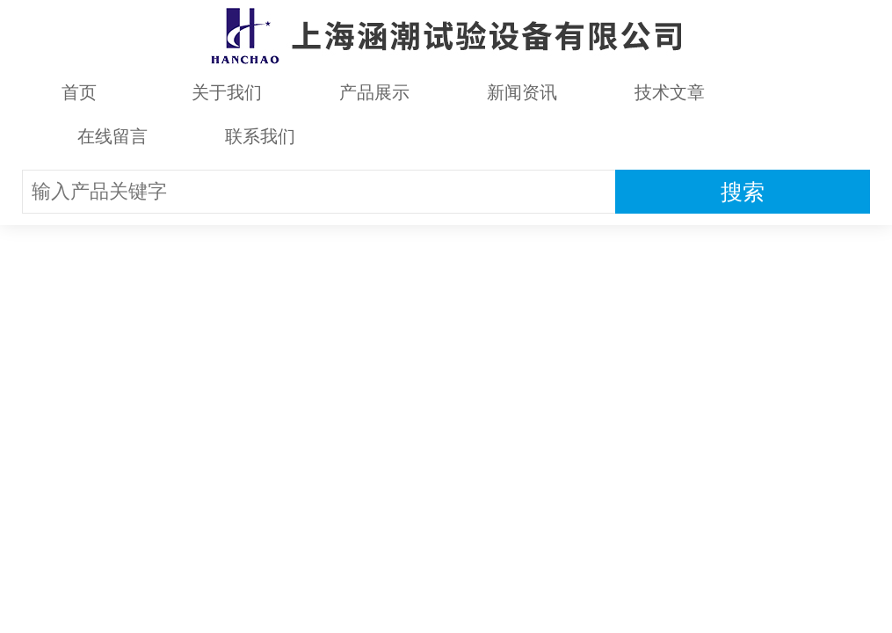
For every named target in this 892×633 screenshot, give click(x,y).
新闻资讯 (522, 92)
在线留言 (112, 136)
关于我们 (227, 92)
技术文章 (670, 92)
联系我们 (260, 136)
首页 (79, 92)
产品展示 (374, 92)
